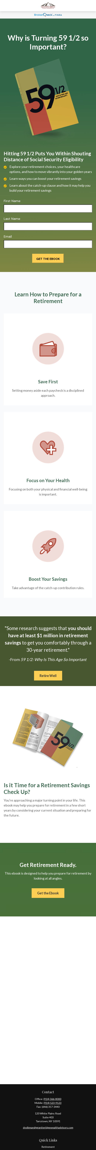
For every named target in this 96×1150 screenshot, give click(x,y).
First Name (12, 201)
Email (8, 236)
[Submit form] (48, 258)
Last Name (12, 219)
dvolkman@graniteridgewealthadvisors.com (48, 1127)
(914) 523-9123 (52, 1102)
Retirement (48, 1146)
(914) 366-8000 (52, 1099)
